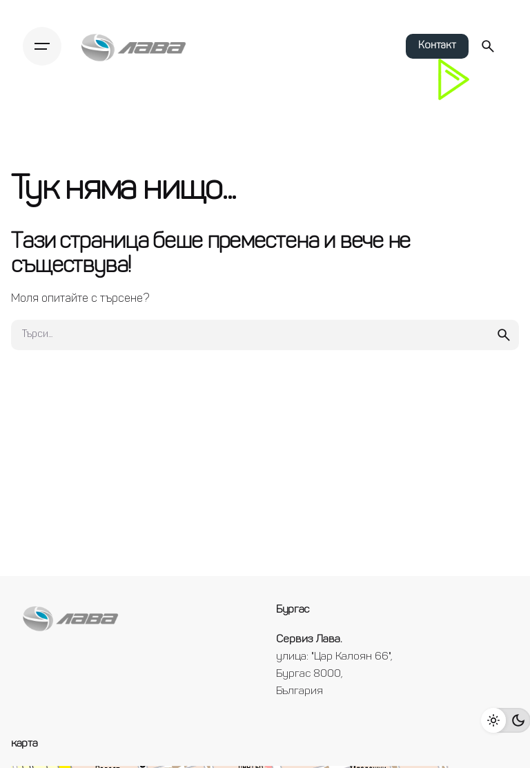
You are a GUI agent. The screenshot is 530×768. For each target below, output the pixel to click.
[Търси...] (488, 46)
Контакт (437, 46)
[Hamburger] (45, 46)
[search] (504, 335)
